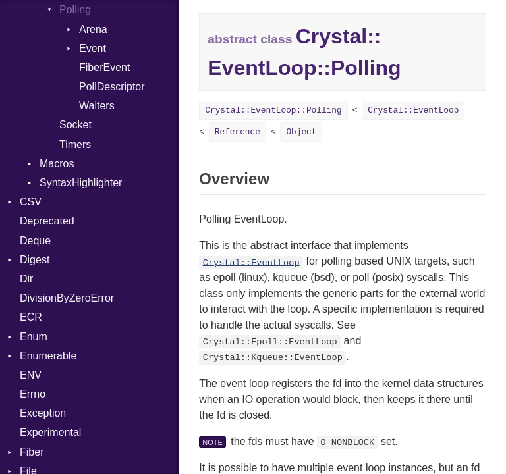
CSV (31, 201)
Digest (34, 259)
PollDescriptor (112, 86)
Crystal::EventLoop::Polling (273, 110)
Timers (75, 144)
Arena (93, 29)
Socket (75, 124)
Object (301, 132)
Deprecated (47, 220)
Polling (75, 9)
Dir (26, 278)
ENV (31, 375)
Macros (57, 163)
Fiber (31, 452)
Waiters (97, 105)
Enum (33, 336)
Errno (32, 394)
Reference (237, 132)
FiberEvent (104, 67)
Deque (35, 240)
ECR (31, 317)
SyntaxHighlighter (81, 182)
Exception (43, 413)
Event (92, 48)
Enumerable (48, 355)
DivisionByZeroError (67, 297)
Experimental (50, 432)
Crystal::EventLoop (413, 110)
